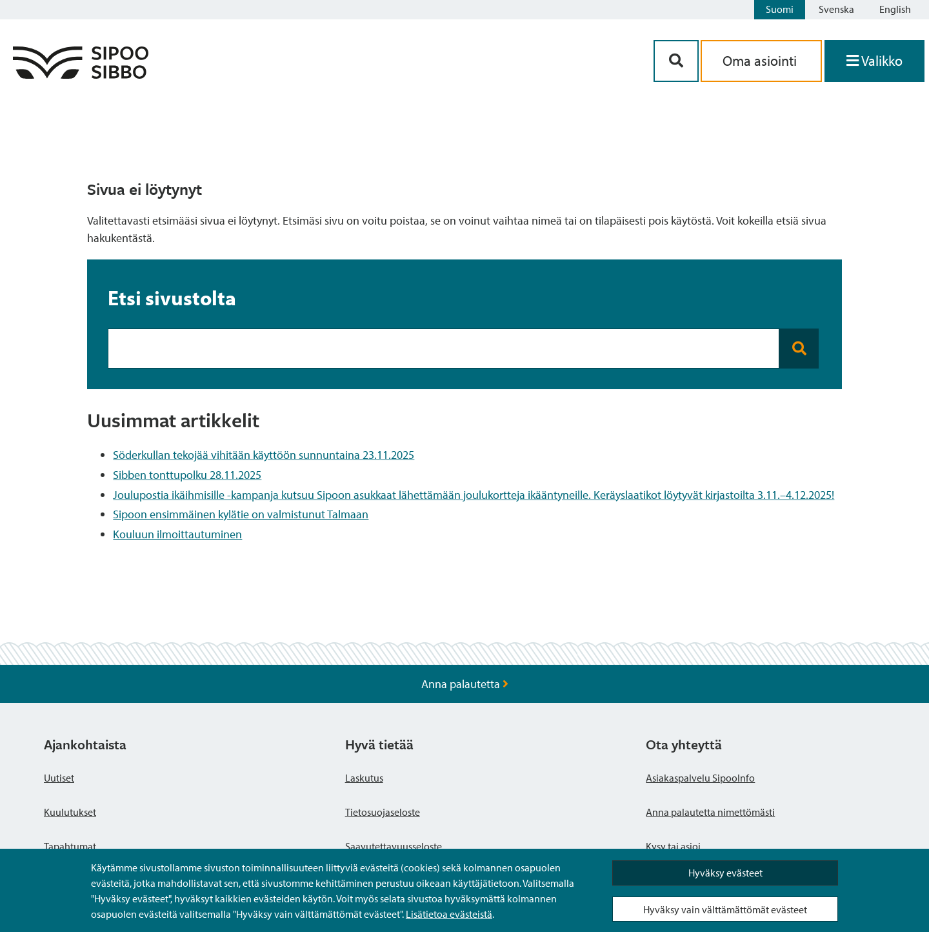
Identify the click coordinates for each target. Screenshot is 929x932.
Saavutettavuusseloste (393, 846)
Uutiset (59, 777)
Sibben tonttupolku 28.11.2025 (187, 474)
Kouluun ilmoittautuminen (177, 534)
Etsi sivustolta (172, 297)
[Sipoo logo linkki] (80, 74)
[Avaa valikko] (874, 61)
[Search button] (799, 349)
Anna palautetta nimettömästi (710, 811)
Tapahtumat (70, 846)
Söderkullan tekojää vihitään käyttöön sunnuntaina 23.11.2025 (263, 454)
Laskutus (364, 777)
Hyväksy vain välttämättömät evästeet (725, 909)
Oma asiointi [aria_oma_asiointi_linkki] (761, 61)
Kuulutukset (70, 811)
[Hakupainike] (676, 61)
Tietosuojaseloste (382, 811)
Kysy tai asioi (673, 846)
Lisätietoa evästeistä (449, 913)
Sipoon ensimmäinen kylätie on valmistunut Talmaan (240, 514)
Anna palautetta (464, 684)
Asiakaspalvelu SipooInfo (700, 777)
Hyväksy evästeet (725, 872)
